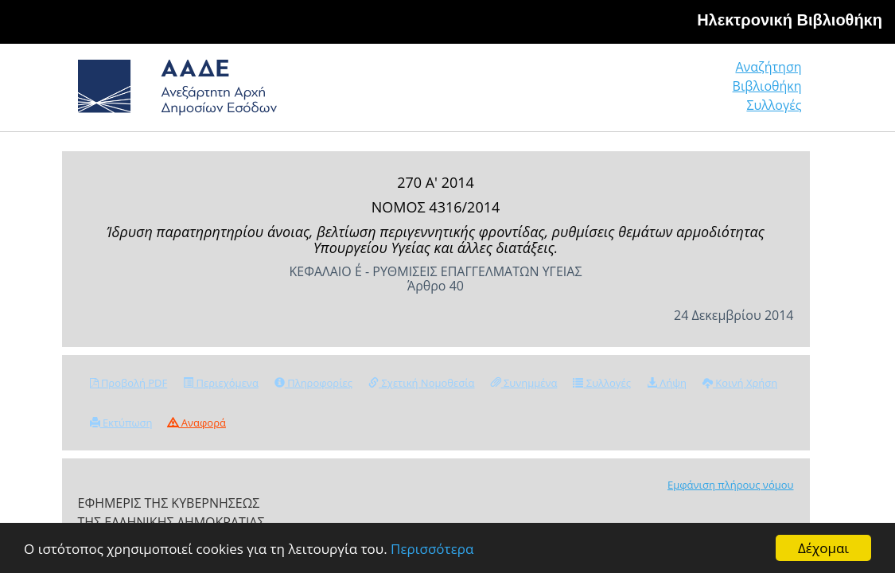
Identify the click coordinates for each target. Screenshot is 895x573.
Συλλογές (775, 92)
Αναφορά (196, 422)
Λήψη (667, 383)
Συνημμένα (524, 383)
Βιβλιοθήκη (670, 92)
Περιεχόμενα (221, 383)
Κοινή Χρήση (739, 383)
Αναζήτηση (558, 92)
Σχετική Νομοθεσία (421, 383)
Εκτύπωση (121, 422)
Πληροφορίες (313, 383)
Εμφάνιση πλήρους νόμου (730, 484)
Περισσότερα (432, 549)
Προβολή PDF (129, 383)
